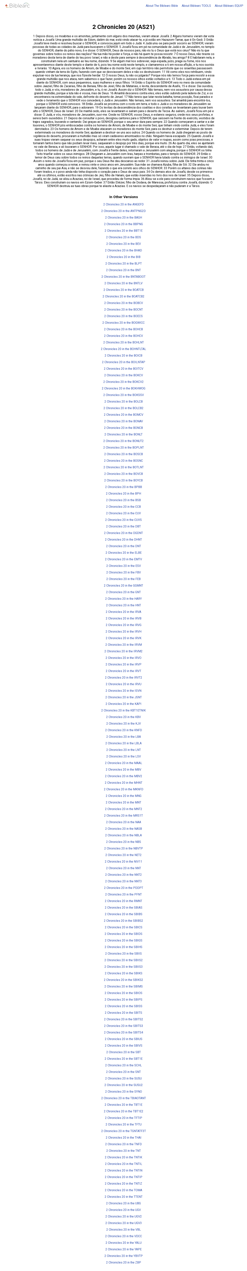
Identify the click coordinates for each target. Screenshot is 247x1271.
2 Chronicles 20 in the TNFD (123, 1144)
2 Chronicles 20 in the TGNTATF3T (123, 1131)
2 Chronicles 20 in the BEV (123, 244)
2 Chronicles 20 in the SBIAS (123, 907)
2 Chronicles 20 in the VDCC (123, 1236)
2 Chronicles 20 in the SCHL (123, 1065)
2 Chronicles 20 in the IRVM (123, 644)
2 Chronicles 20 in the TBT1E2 (123, 1111)
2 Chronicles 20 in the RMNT (123, 901)
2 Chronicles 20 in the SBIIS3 (123, 967)
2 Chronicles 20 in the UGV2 (123, 1216)
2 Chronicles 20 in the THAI (123, 1137)
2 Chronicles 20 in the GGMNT (123, 585)
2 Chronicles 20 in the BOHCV (123, 336)
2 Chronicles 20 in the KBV (123, 717)
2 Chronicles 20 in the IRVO (123, 658)
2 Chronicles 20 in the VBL (123, 1229)
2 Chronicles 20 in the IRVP (123, 664)
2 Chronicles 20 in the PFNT (123, 894)
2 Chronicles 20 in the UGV (123, 1210)
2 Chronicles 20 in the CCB (123, 506)
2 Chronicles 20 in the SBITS (123, 1013)
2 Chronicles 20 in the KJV (123, 723)
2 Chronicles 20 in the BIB (123, 257)
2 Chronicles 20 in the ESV (123, 566)
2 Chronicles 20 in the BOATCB (124, 290)
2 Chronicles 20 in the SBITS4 (123, 1032)
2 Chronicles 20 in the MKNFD (123, 789)
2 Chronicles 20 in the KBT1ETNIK (123, 710)
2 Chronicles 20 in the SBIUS (123, 1039)
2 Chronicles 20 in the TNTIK (123, 1157)
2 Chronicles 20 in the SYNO (123, 1091)
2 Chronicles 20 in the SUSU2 (123, 1085)
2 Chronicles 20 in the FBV (123, 572)
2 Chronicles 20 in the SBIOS (123, 993)
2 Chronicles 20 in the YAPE (123, 1249)
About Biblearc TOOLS (196, 6)
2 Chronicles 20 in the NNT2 (123, 874)
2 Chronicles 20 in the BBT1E (124, 230)
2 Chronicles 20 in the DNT (123, 546)
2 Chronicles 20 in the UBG (123, 1203)
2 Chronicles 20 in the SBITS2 (123, 1019)
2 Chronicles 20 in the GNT (123, 592)
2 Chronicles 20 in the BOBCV (123, 303)
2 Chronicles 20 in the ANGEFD (123, 204)
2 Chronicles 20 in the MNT (123, 802)
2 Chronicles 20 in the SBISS (123, 1006)
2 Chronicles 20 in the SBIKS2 (123, 980)
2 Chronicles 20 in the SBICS (123, 927)
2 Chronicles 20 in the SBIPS (123, 999)
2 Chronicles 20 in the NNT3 (123, 881)
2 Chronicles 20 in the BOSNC (123, 460)
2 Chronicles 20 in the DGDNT (123, 533)
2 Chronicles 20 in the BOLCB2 (123, 408)
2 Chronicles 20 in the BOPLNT (123, 447)
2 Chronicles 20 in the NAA (123, 822)
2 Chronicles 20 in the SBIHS (123, 947)
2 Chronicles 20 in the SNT (123, 1072)
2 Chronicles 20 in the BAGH (123, 217)
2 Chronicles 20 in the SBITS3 (123, 1026)
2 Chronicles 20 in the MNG (123, 796)
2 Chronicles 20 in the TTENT (124, 1197)
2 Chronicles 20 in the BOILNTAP (123, 362)
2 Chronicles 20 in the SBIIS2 (123, 960)
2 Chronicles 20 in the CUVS (123, 520)
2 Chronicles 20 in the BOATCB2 (123, 296)
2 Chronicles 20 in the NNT (123, 868)
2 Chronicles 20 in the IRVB (123, 618)
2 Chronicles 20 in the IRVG (123, 625)
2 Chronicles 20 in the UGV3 (123, 1223)
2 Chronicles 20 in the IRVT (123, 671)
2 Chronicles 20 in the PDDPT (123, 888)
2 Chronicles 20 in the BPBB (123, 487)
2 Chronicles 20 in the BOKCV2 (123, 382)
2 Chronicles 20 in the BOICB (123, 355)
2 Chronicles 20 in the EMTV (123, 559)
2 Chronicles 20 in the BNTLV (123, 283)
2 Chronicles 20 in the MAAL (123, 763)
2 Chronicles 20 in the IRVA (123, 612)
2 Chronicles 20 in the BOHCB (123, 329)
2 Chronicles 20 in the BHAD (123, 250)
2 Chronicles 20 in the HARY (123, 598)
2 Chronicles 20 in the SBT (123, 1052)
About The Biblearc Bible (162, 6)
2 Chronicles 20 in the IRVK (123, 638)
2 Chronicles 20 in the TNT (123, 1151)
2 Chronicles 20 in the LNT (123, 750)
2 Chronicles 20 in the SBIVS (123, 1045)
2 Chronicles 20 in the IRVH (123, 631)
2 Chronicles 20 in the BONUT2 (123, 441)
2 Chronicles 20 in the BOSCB (123, 454)
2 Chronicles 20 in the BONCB (123, 428)
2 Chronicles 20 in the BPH (123, 493)
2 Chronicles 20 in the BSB (123, 500)
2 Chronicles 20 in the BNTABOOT (123, 276)
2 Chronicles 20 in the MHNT (123, 782)
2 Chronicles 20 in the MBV (123, 769)
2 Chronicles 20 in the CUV (123, 513)
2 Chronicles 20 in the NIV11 (123, 861)
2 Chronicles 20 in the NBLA (123, 835)
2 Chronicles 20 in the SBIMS (123, 986)
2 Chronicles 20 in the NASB (123, 828)
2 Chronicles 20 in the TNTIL (123, 1164)
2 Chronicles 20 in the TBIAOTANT (123, 1098)
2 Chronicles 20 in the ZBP (123, 1262)
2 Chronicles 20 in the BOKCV (123, 375)
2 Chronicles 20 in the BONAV (123, 421)
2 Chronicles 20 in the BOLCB (123, 401)
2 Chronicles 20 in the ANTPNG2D (123, 211)
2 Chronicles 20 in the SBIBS (123, 914)
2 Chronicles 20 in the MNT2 (123, 809)
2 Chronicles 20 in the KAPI (123, 704)
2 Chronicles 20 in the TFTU (124, 1124)
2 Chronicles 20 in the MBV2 (123, 776)
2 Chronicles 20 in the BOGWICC (123, 322)
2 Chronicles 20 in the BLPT (123, 263)
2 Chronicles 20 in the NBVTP (123, 848)
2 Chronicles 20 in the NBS (123, 842)
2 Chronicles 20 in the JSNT (123, 697)
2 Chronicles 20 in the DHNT (123, 539)
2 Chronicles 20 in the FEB (123, 579)
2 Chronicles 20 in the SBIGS (123, 940)
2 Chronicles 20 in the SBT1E (124, 1059)
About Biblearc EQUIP (229, 6)
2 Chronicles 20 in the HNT (123, 605)
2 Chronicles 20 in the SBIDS (123, 934)
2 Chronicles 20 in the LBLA (123, 743)
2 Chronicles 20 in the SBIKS (123, 973)
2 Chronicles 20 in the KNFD (123, 730)
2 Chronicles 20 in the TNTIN (123, 1170)
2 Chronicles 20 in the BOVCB (123, 474)
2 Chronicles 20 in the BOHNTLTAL (123, 349)
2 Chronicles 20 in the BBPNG (123, 224)
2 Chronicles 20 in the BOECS (123, 316)
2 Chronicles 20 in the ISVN (123, 690)
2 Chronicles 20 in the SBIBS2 (123, 921)
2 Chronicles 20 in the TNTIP (123, 1177)
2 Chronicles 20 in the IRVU (123, 684)
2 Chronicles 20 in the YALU (124, 1243)
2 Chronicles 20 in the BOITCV (123, 368)
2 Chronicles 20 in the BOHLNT (123, 342)
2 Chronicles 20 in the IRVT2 (123, 677)
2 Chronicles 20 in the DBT (123, 526)
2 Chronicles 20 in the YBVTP (123, 1256)
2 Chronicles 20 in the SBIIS (123, 953)
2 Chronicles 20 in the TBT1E (123, 1105)
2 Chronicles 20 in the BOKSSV (123, 395)
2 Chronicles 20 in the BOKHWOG (123, 388)
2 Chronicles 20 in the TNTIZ (123, 1183)
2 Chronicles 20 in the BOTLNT (124, 467)
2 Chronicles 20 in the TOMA (123, 1190)
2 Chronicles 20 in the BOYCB (123, 480)
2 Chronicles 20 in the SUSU (123, 1078)
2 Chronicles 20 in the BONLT (123, 434)
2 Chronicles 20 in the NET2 (123, 855)
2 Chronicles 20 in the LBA (123, 736)
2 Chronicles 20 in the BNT (123, 270)
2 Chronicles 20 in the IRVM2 (123, 651)
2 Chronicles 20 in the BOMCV (123, 414)
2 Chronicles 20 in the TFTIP (123, 1118)
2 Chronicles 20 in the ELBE (124, 552)
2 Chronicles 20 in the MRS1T (123, 815)
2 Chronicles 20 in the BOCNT (123, 309)
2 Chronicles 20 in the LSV (123, 756)
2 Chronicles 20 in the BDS (123, 237)
